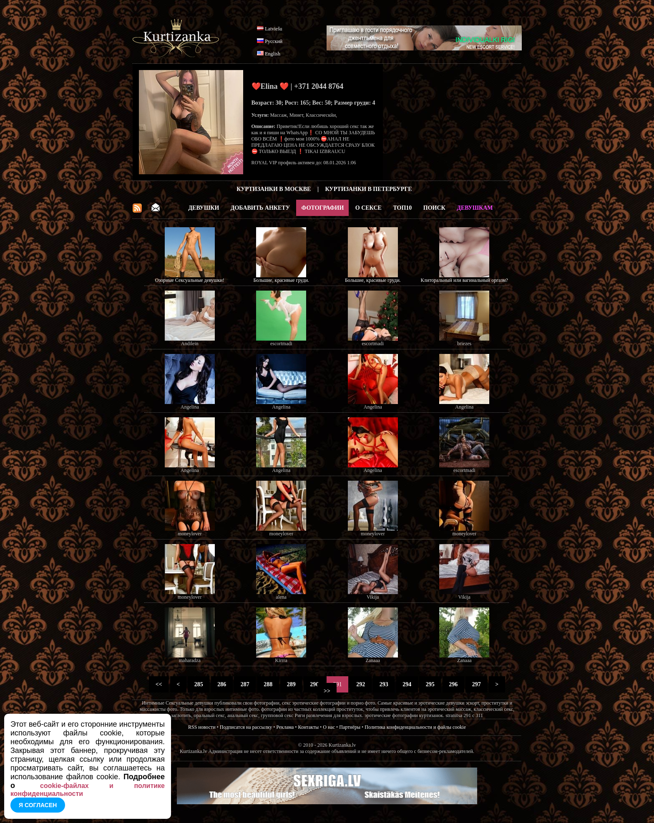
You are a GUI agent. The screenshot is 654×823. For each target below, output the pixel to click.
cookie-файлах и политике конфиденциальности (87, 789)
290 (314, 684)
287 (245, 684)
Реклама (285, 727)
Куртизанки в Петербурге (368, 189)
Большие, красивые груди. (281, 280)
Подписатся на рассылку (246, 727)
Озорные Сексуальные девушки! (189, 280)
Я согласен (38, 805)
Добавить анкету (260, 208)
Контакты (308, 727)
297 (476, 684)
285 (198, 684)
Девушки (203, 208)
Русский (273, 41)
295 (430, 684)
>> (327, 691)
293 (384, 684)
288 (268, 684)
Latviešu (273, 29)
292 (361, 684)
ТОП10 (402, 208)
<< (159, 684)
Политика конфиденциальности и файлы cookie (415, 727)
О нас (329, 727)
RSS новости (202, 727)
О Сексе (368, 208)
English (272, 54)
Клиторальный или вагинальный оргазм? (464, 280)
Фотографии (322, 208)
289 (291, 684)
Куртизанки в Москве (273, 189)
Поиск (434, 208)
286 (222, 684)
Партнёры (349, 727)
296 (453, 684)
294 (407, 684)
